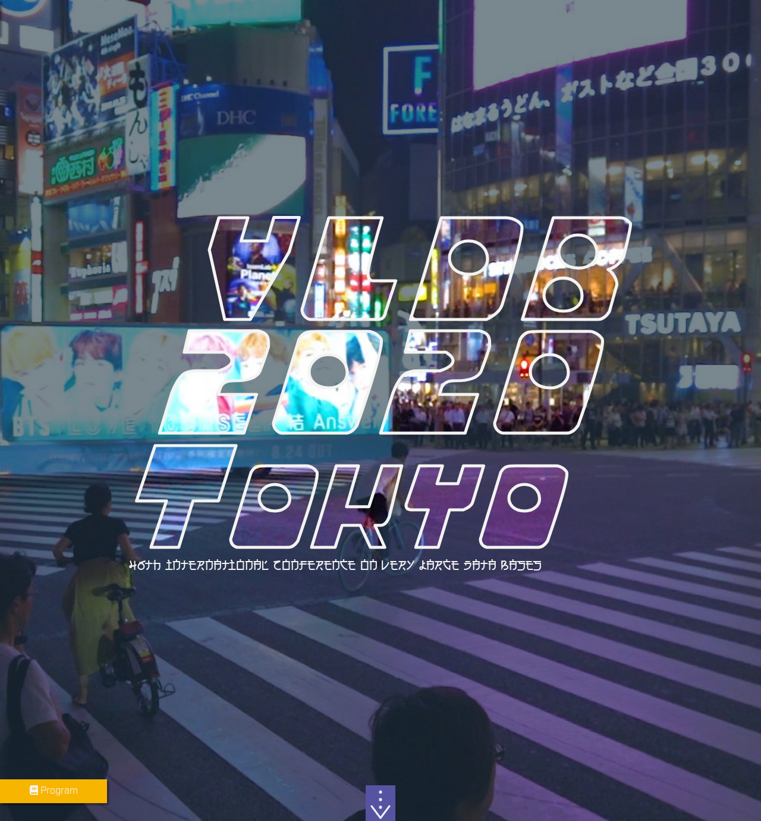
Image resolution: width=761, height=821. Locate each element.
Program (54, 791)
